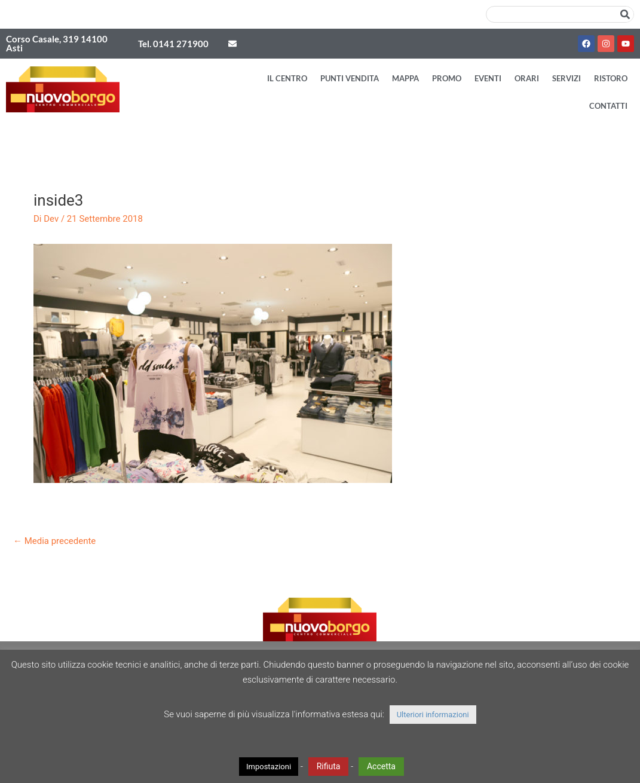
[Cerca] (625, 14)
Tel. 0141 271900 (173, 43)
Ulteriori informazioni (433, 714)
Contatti (608, 106)
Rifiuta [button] (329, 766)
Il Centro (287, 78)
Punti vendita (349, 78)
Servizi (566, 78)
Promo (446, 78)
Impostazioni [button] (268, 766)
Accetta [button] (381, 766)
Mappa (405, 78)
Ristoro (610, 78)
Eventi (487, 78)
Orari (527, 78)
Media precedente (54, 541)
